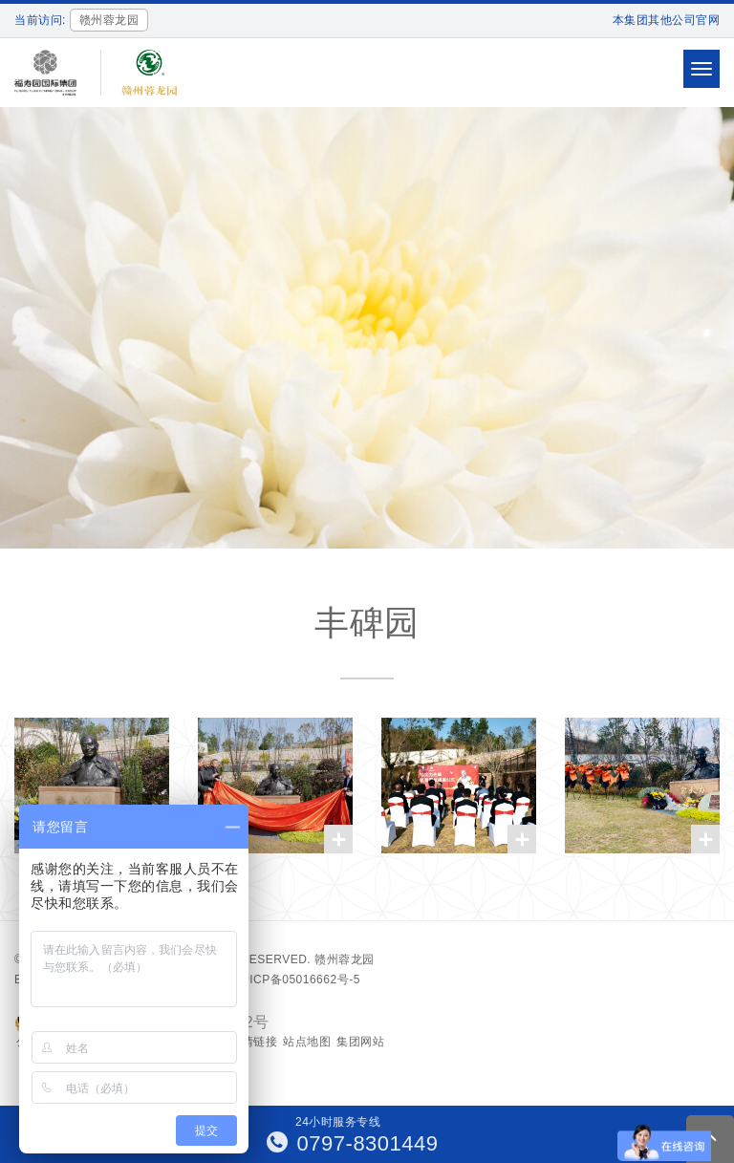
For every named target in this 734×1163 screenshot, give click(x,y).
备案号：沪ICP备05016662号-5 (275, 979)
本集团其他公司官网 (667, 20)
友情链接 (253, 1041)
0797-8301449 (353, 1143)
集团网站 (360, 1041)
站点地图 (307, 1041)
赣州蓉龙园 (344, 959)
